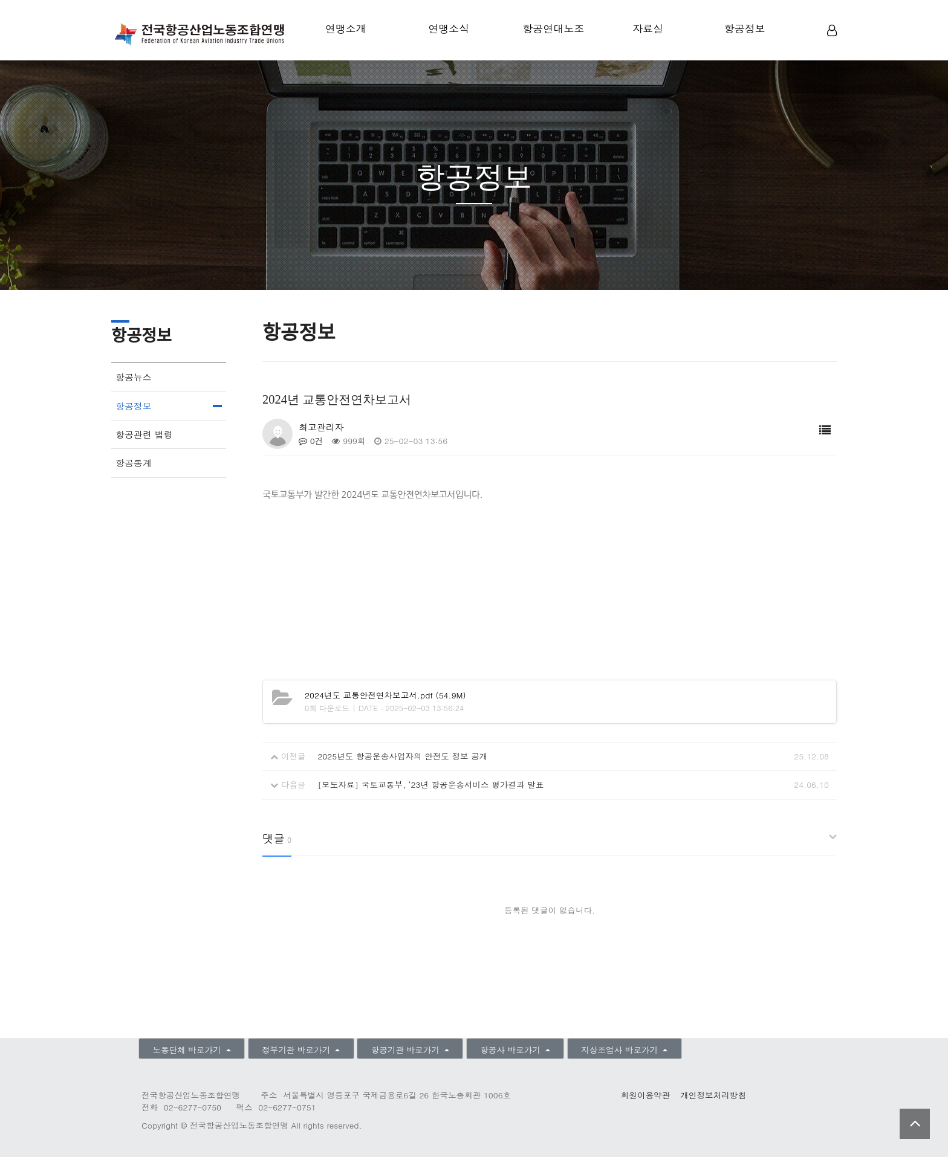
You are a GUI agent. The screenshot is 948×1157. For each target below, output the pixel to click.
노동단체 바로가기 (188, 1049)
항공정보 (744, 28)
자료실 (647, 28)
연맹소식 (448, 28)
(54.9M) (385, 695)
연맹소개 (345, 28)
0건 (311, 440)
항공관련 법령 (144, 434)
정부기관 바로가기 (297, 1049)
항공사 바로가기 (511, 1049)
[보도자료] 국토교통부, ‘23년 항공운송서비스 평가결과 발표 (430, 784)
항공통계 (133, 462)
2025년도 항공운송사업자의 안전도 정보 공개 (402, 756)
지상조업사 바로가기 (620, 1049)
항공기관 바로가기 (407, 1049)
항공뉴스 (133, 376)
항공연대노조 (553, 28)
